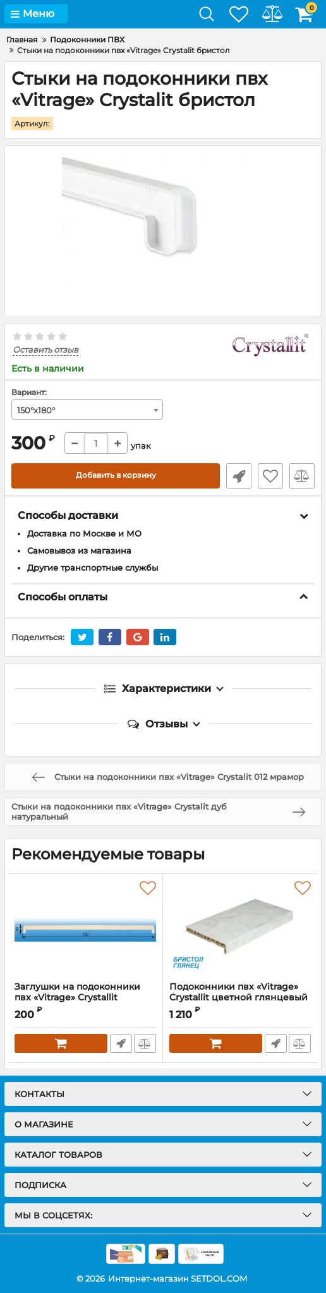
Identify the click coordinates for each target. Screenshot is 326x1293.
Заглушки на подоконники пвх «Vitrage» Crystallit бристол (77, 997)
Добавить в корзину (116, 475)
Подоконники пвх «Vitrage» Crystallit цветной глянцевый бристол (238, 997)
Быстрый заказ (238, 475)
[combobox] (87, 409)
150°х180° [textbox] (36, 409)
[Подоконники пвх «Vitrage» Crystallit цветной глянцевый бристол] (240, 927)
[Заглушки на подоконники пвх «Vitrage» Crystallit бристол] (85, 927)
